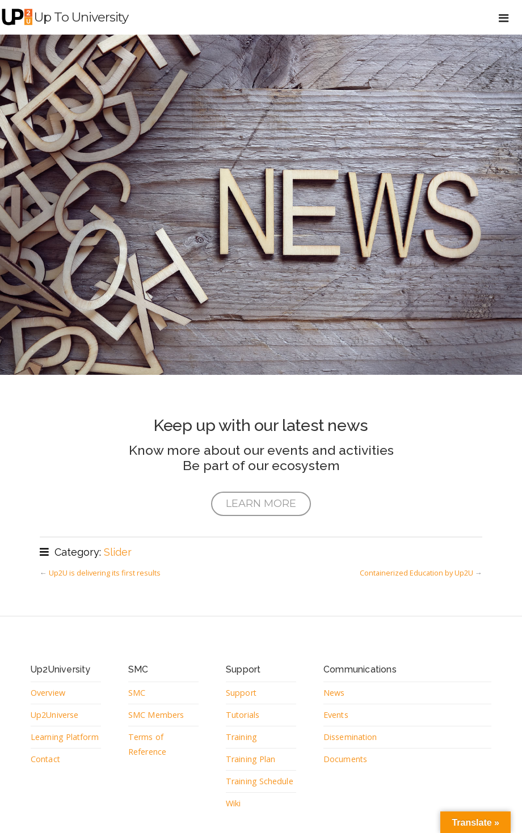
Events (336, 714)
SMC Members (156, 714)
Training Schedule (259, 781)
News (333, 692)
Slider (118, 552)
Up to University (81, 17)
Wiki (233, 803)
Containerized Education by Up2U (416, 573)
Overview (48, 692)
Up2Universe (54, 714)
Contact (46, 759)
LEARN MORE (261, 503)
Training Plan (250, 759)
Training (241, 736)
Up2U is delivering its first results (105, 573)
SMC (136, 692)
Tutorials (243, 714)
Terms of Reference (147, 744)
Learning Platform (65, 736)
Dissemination (350, 736)
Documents (345, 759)
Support (241, 692)
